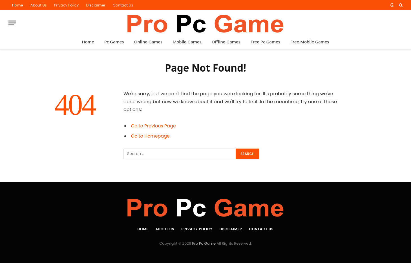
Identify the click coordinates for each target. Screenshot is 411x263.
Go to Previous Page (154, 126)
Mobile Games (187, 42)
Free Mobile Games (309, 42)
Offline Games (226, 42)
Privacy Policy (66, 5)
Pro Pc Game (204, 243)
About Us (38, 5)
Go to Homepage (151, 136)
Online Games (148, 42)
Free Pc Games (265, 42)
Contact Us (123, 5)
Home (17, 5)
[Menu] (12, 23)
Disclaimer (96, 5)
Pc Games (114, 42)
